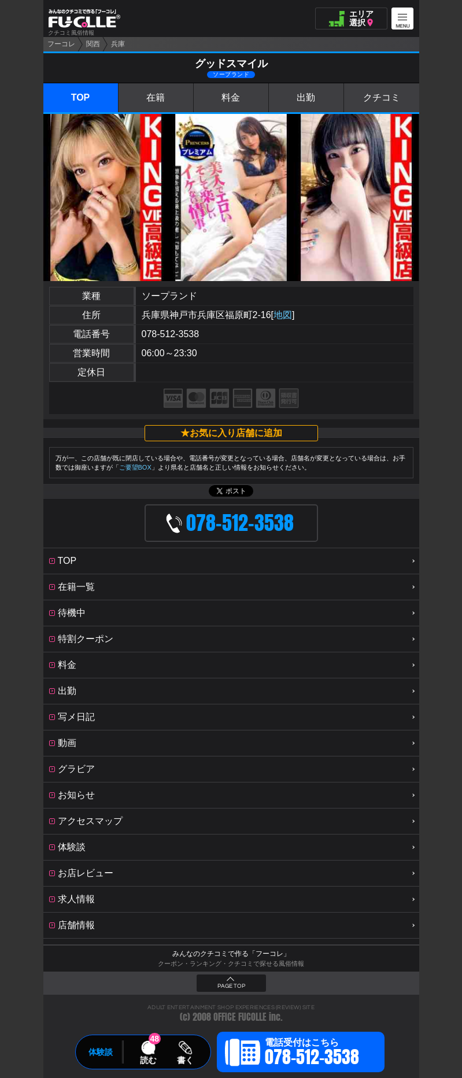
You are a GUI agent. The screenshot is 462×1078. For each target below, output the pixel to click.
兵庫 (118, 44)
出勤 (306, 97)
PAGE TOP (231, 986)
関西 (93, 44)
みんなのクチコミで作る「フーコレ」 (231, 954)
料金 (230, 97)
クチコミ (381, 97)
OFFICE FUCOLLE (240, 1017)
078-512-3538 (170, 334)
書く (185, 1060)
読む (148, 1060)
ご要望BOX (135, 467)
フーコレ (61, 44)
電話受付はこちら (312, 1054)
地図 (282, 315)
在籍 (155, 97)
